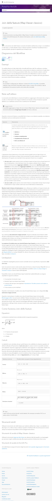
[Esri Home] (29, 489)
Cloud (3, 479)
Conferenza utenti (6, 498)
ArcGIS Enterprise (9, 2)
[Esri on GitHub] (32, 494)
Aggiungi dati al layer (18, 437)
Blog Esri (4, 496)
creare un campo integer (39, 268)
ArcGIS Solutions (31, 481)
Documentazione (6, 484)
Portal (3, 473)
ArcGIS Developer (31, 479)
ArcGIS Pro (29, 473)
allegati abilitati (7, 252)
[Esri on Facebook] (30, 494)
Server (3, 475)
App (3, 481)
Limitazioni (13, 254)
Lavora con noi (5, 494)
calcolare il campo (6, 270)
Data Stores (5, 477)
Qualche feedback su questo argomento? (39, 455)
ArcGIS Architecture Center (33, 486)
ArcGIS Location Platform (33, 477)
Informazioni (5, 492)
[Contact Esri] (34, 494)
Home (3, 471)
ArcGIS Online (30, 471)
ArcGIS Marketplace (31, 484)
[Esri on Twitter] (28, 494)
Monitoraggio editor (7, 298)
